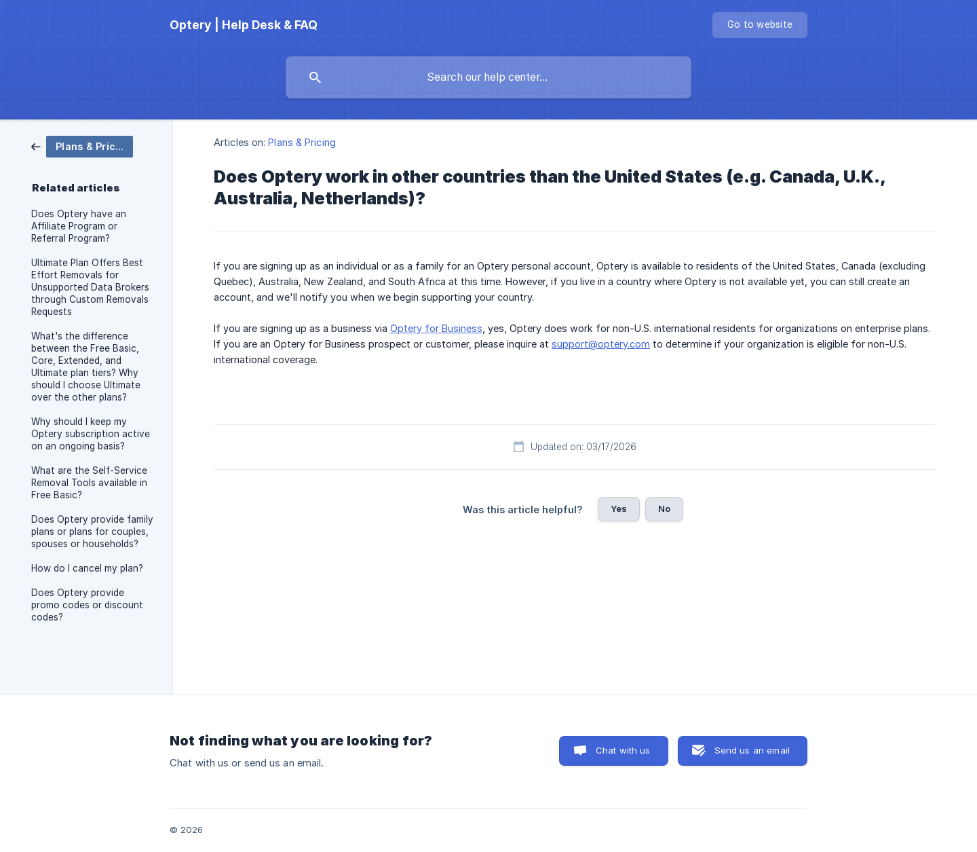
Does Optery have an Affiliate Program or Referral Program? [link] (78, 226)
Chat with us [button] (623, 750)
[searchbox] (488, 77)
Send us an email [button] (752, 750)
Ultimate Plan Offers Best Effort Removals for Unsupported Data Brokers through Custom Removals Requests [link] (90, 287)
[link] (82, 145)
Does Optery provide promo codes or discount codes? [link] (87, 605)
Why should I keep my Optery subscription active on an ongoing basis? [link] (90, 433)
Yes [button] (619, 508)
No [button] (664, 508)
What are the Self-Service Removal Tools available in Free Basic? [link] (89, 482)
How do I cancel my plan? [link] (87, 568)
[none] (244, 25)
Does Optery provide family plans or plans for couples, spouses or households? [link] (92, 531)
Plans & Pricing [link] (302, 142)
